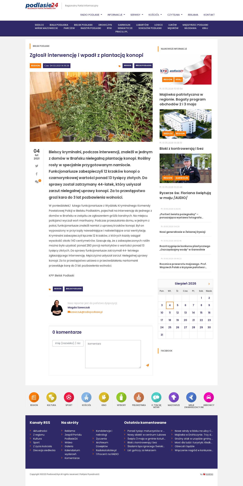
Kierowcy (209, 399)
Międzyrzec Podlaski (195, 25)
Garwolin (124, 25)
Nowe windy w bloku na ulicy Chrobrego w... (194, 431)
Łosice (159, 25)
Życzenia (101, 438)
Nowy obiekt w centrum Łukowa (147, 434)
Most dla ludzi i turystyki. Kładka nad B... (194, 442)
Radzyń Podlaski (91, 28)
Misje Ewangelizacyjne (191, 400)
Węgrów (173, 28)
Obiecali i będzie (185, 446)
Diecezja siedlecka (44, 450)
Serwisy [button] (135, 14)
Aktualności (40, 431)
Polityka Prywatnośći (89, 474)
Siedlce (39, 25)
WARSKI (209, 474)
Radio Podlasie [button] (90, 14)
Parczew (69, 28)
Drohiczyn (105, 25)
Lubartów (142, 25)
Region (35, 65)
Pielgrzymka (139, 399)
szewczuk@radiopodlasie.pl (85, 312)
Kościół (86, 399)
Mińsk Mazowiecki (46, 28)
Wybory (121, 399)
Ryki (109, 28)
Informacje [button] (115, 14)
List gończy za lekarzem (142, 450)
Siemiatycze (125, 28)
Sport (69, 399)
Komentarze (72, 458)
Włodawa (190, 28)
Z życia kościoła (42, 446)
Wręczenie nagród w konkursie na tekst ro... (194, 450)
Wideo (68, 442)
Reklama (193, 14)
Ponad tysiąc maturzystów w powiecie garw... (147, 431)
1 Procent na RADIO (107, 454)
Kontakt (209, 14)
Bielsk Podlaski (83, 25)
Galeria (69, 446)
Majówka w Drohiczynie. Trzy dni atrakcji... (194, 434)
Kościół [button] (154, 14)
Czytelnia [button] (173, 14)
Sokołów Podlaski (150, 28)
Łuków (173, 25)
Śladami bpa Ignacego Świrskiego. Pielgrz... (147, 446)
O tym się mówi (156, 400)
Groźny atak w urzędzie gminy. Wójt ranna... (194, 438)
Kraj (205, 28)
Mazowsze (174, 399)
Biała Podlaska (59, 25)
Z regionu (38, 434)
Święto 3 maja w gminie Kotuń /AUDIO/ (147, 438)
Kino (104, 399)
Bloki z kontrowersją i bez (142, 442)
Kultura (51, 399)
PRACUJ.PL (121, 32)
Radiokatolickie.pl (106, 450)
